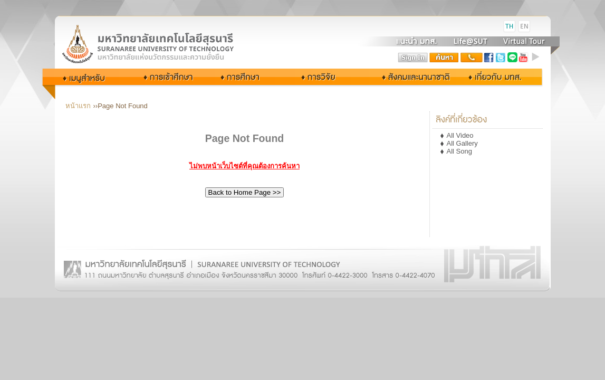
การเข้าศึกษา (169, 77)
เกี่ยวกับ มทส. (498, 77)
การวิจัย (320, 77)
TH (509, 26)
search (444, 57)
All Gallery (462, 143)
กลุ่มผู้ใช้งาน (91, 77)
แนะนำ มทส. (417, 41)
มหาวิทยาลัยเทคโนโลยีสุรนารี (160, 26)
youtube (523, 57)
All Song (459, 151)
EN (524, 26)
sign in (413, 57)
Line (512, 57)
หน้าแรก (78, 106)
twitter (500, 57)
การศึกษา (249, 77)
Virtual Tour (523, 41)
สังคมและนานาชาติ (405, 77)
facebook (489, 57)
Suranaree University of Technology (160, 43)
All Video (460, 135)
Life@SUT (470, 41)
